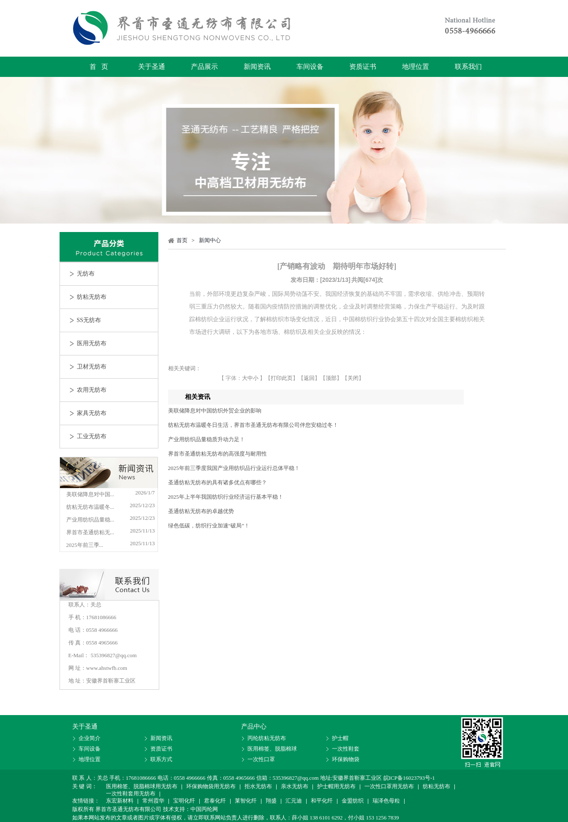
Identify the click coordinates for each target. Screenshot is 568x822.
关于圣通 (151, 66)
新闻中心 (210, 240)
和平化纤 (322, 801)
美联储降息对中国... (90, 494)
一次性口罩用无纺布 (389, 786)
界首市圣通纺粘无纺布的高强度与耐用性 (217, 454)
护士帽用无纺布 (336, 786)
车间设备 (309, 66)
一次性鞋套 (345, 749)
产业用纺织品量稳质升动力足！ (206, 439)
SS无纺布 (89, 320)
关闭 (353, 378)
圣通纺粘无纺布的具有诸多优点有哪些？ (217, 482)
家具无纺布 (91, 413)
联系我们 (468, 66)
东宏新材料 (119, 801)
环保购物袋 (345, 759)
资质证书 (362, 66)
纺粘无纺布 (91, 297)
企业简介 (90, 738)
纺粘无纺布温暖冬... (90, 507)
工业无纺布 (91, 436)
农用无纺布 (91, 390)
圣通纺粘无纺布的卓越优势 (201, 511)
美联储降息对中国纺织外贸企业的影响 (214, 410)
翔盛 (271, 801)
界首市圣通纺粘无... (90, 532)
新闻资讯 (257, 66)
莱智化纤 (246, 801)
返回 (309, 378)
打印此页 (282, 378)
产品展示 (204, 66)
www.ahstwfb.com (106, 668)
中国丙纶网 (204, 809)
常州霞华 (153, 801)
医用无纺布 (91, 343)
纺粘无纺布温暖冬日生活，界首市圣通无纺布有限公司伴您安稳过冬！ (253, 425)
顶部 (331, 378)
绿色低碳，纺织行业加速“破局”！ (209, 525)
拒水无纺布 (258, 786)
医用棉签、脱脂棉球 (272, 749)
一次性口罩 (261, 759)
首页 (182, 240)
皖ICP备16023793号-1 (409, 778)
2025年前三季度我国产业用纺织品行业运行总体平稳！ (234, 468)
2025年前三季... (84, 545)
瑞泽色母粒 (386, 801)
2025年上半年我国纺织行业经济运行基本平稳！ (225, 497)
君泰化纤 (215, 801)
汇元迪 (293, 801)
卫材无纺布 (91, 366)
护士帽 (340, 738)
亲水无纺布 (294, 786)
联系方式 (161, 759)
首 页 (99, 66)
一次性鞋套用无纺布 (130, 794)
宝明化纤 (184, 801)
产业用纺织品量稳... (90, 519)
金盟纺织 (353, 801)
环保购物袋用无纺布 (211, 786)
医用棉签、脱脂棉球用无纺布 (141, 786)
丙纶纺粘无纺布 (266, 738)
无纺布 (86, 273)
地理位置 (415, 66)
